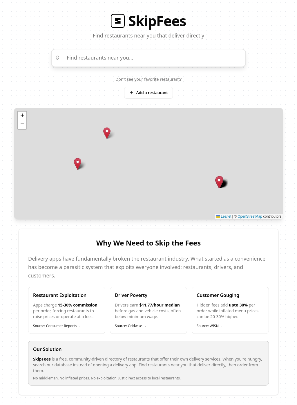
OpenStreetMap (250, 217)
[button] (107, 133)
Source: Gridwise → (130, 326)
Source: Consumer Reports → (57, 326)
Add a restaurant (148, 93)
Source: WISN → (210, 326)
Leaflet (223, 217)
